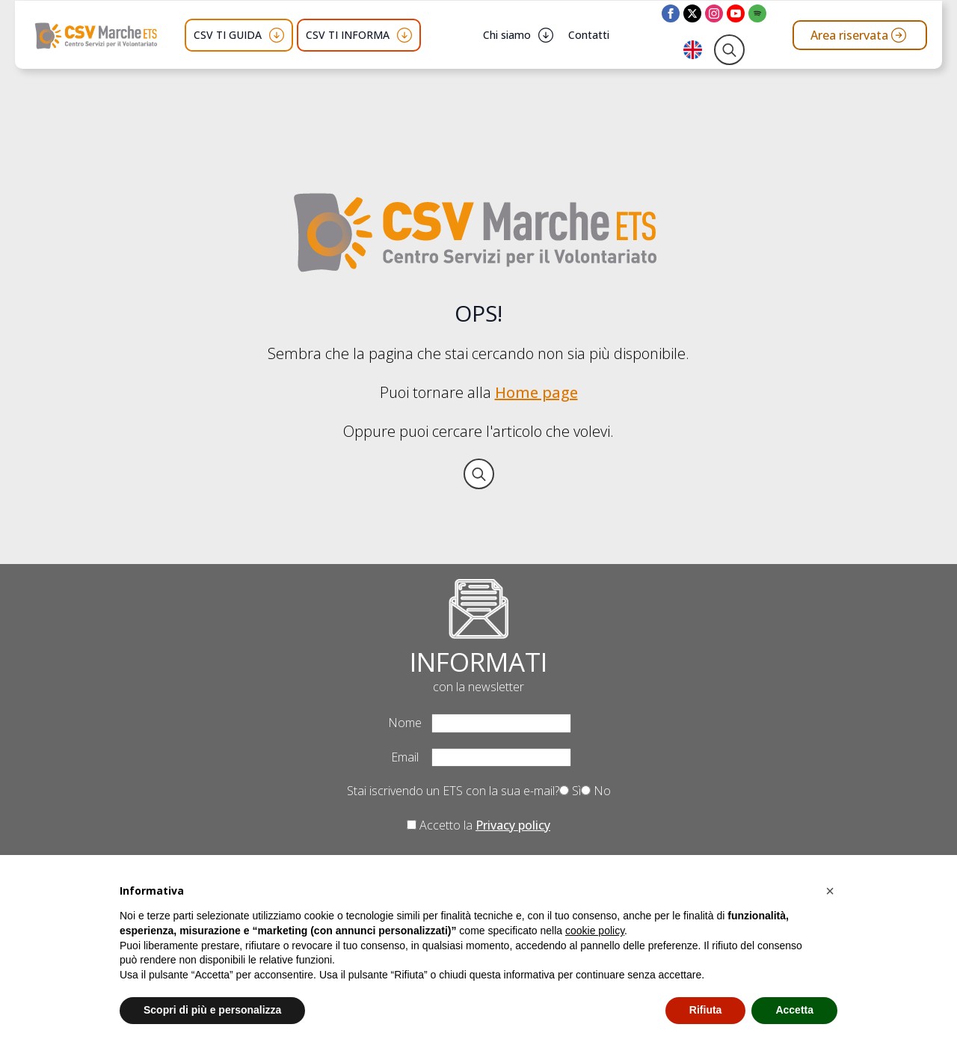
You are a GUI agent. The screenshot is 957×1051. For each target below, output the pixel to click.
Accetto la (478, 825)
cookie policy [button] (594, 931)
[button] (830, 891)
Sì (570, 790)
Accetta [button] (794, 1010)
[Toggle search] (729, 49)
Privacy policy (513, 825)
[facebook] (671, 13)
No (596, 790)
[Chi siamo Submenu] (546, 35)
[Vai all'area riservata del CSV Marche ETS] (860, 35)
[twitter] (692, 13)
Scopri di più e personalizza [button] (212, 1010)
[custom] (757, 13)
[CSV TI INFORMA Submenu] (404, 35)
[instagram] (714, 13)
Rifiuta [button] (705, 1010)
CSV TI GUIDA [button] (228, 35)
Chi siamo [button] (507, 35)
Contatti (588, 35)
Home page (536, 392)
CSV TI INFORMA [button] (348, 35)
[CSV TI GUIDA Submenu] (277, 35)
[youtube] (736, 13)
